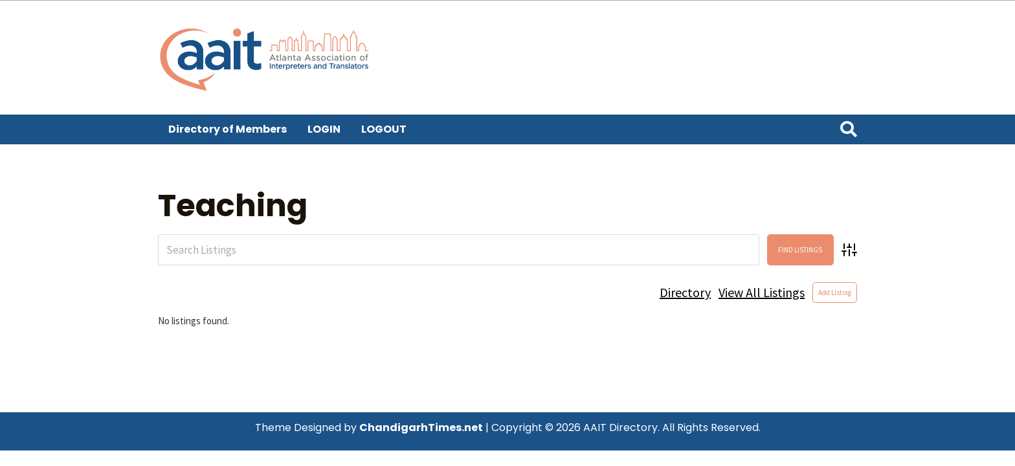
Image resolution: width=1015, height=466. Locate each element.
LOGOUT (384, 129)
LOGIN (323, 129)
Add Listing (834, 292)
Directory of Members (227, 129)
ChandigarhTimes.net (421, 427)
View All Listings (762, 292)
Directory (685, 292)
